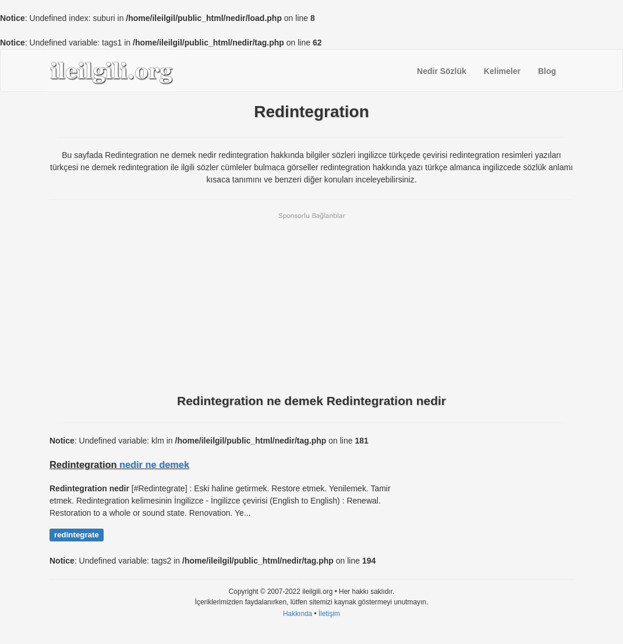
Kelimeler (502, 71)
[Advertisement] (311, 301)
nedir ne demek (154, 464)
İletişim (329, 614)
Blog (547, 71)
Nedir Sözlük (441, 71)
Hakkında (297, 614)
